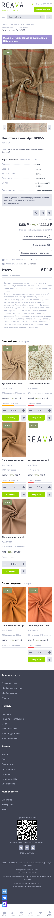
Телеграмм (7, 804)
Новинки (6, 774)
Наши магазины (9, 779)
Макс (4, 809)
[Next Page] (49, 127)
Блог (4, 759)
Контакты (6, 714)
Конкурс (6, 754)
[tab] (10, 160)
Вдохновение (8, 783)
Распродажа (8, 764)
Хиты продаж (8, 769)
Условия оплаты (10, 738)
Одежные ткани (9, 683)
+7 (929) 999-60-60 (43, 4)
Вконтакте (7, 799)
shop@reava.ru (27, 853)
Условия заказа (9, 728)
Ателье (5, 698)
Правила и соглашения (13, 719)
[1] (11, 127)
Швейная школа (9, 693)
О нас (4, 723)
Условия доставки (11, 733)
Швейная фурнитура (12, 688)
